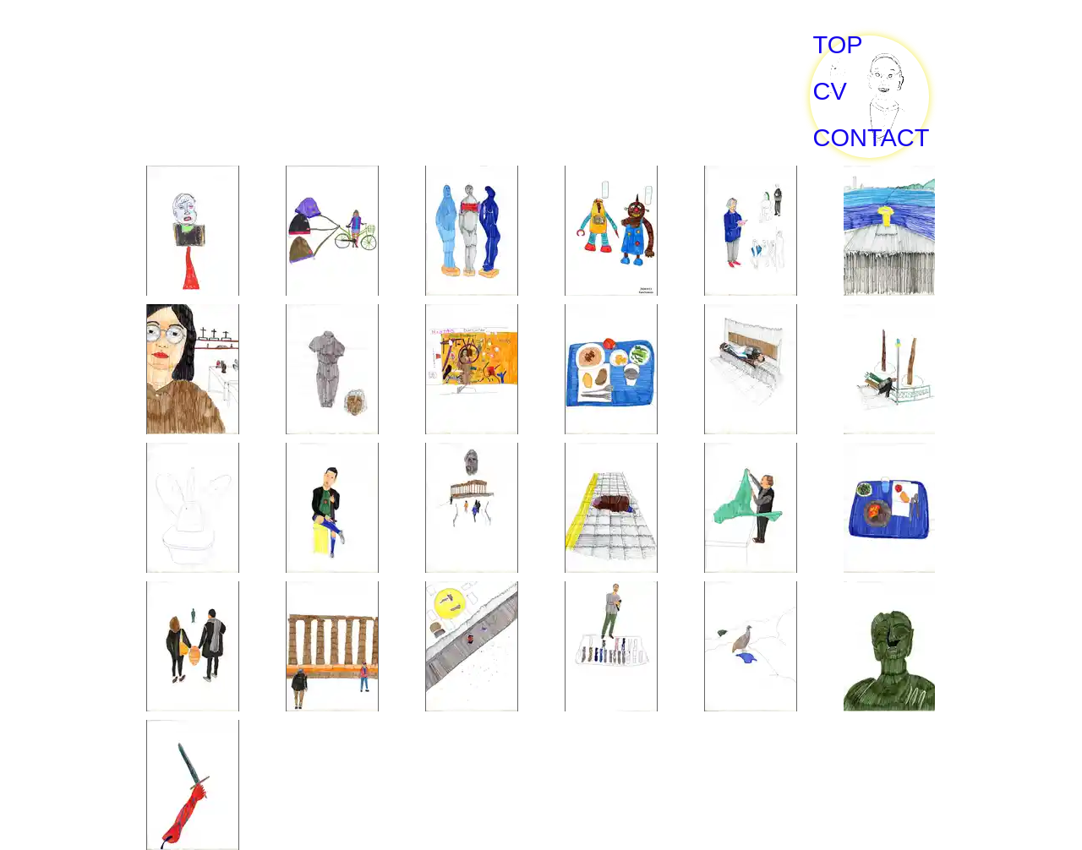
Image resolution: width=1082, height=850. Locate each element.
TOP (838, 44)
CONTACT (870, 137)
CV (830, 91)
